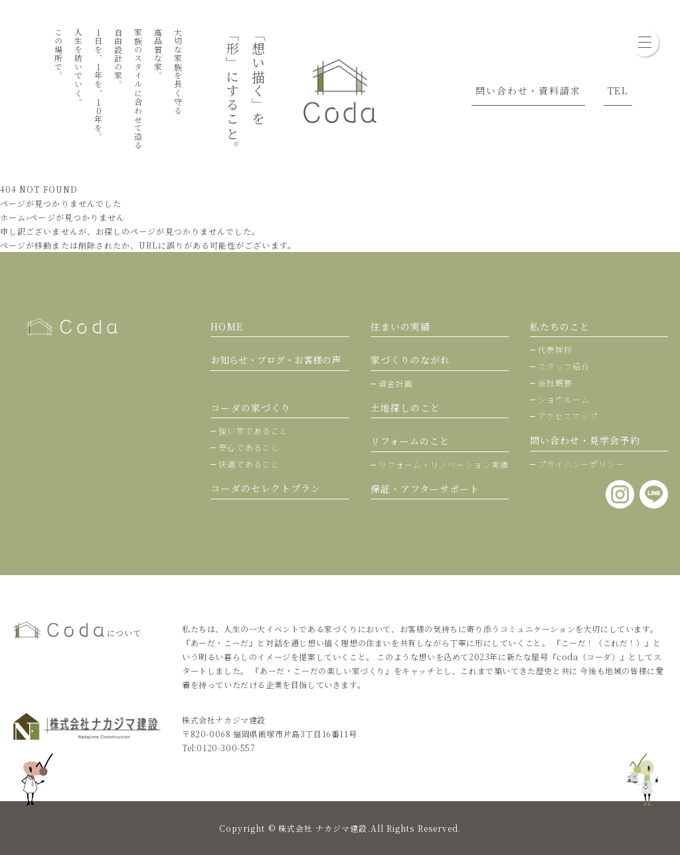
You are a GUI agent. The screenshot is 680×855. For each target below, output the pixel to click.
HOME (226, 326)
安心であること (249, 447)
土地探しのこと (406, 407)
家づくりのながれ (411, 359)
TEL (618, 90)
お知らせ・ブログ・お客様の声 (276, 359)
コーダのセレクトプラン (266, 488)
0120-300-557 (226, 747)
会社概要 (555, 382)
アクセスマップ (568, 416)
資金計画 (396, 383)
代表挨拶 (555, 349)
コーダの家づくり (251, 407)
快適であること (249, 463)
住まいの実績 (400, 326)
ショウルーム (564, 399)
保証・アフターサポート (425, 488)
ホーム (13, 217)
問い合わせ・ (585, 440)
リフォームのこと (410, 440)
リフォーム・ (444, 464)
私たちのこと (560, 326)
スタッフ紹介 (564, 366)
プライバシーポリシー (581, 463)
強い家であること (253, 430)
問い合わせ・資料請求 (527, 90)
